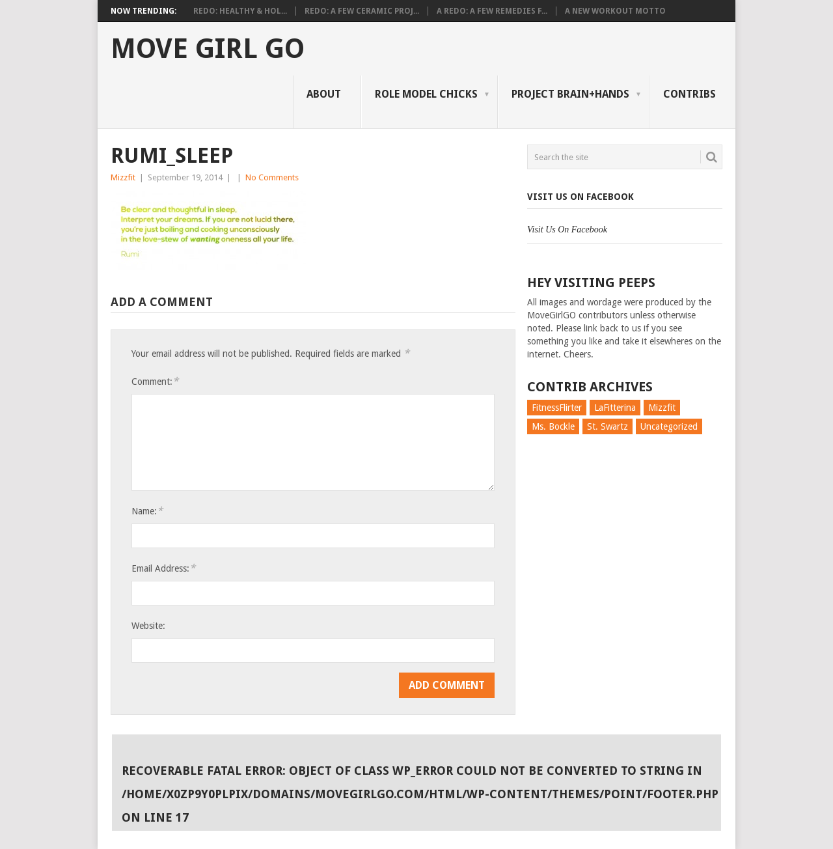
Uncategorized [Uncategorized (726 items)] (669, 426)
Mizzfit (123, 177)
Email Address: (163, 568)
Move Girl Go (208, 49)
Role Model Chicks (426, 94)
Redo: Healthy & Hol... (240, 11)
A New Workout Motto (615, 11)
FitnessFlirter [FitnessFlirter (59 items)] (557, 407)
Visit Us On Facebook (580, 196)
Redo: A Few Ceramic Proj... (362, 11)
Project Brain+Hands (570, 94)
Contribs (689, 94)
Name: (147, 511)
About (324, 94)
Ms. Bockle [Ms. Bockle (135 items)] (553, 426)
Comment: (154, 381)
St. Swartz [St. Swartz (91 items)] (607, 426)
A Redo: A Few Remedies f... (492, 11)
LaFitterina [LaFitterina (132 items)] (615, 407)
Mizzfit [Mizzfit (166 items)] (662, 407)
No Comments (272, 177)
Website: (148, 625)
